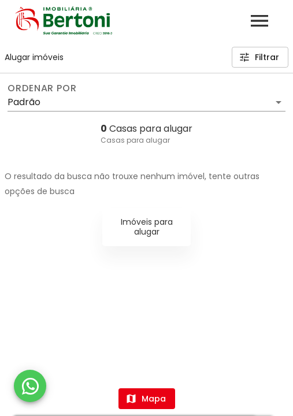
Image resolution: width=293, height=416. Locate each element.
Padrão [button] (24, 102)
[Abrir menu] (259, 20)
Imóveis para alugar (147, 226)
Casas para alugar (135, 140)
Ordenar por (42, 88)
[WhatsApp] (30, 386)
